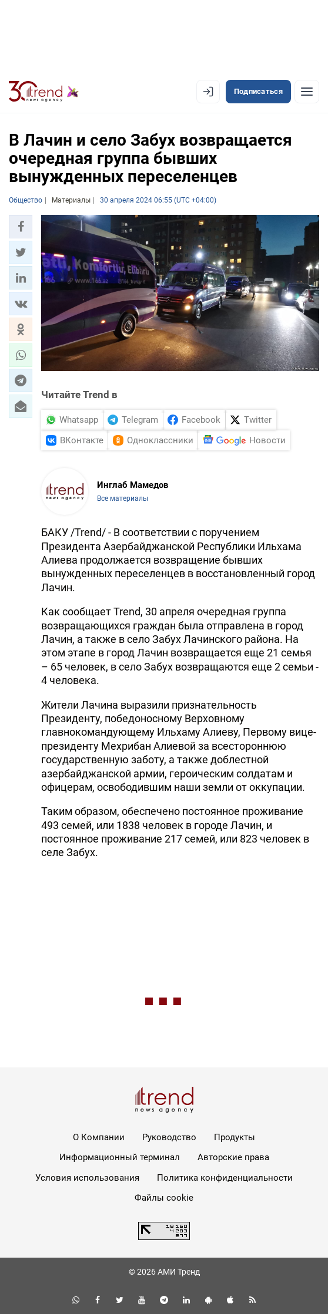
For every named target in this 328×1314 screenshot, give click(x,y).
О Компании (99, 1137)
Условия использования (87, 1178)
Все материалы (122, 498)
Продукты (234, 1137)
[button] (20, 226)
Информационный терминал (119, 1157)
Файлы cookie (164, 1197)
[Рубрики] (306, 91)
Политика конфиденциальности (225, 1178)
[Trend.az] (44, 91)
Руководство (169, 1137)
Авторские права (233, 1157)
